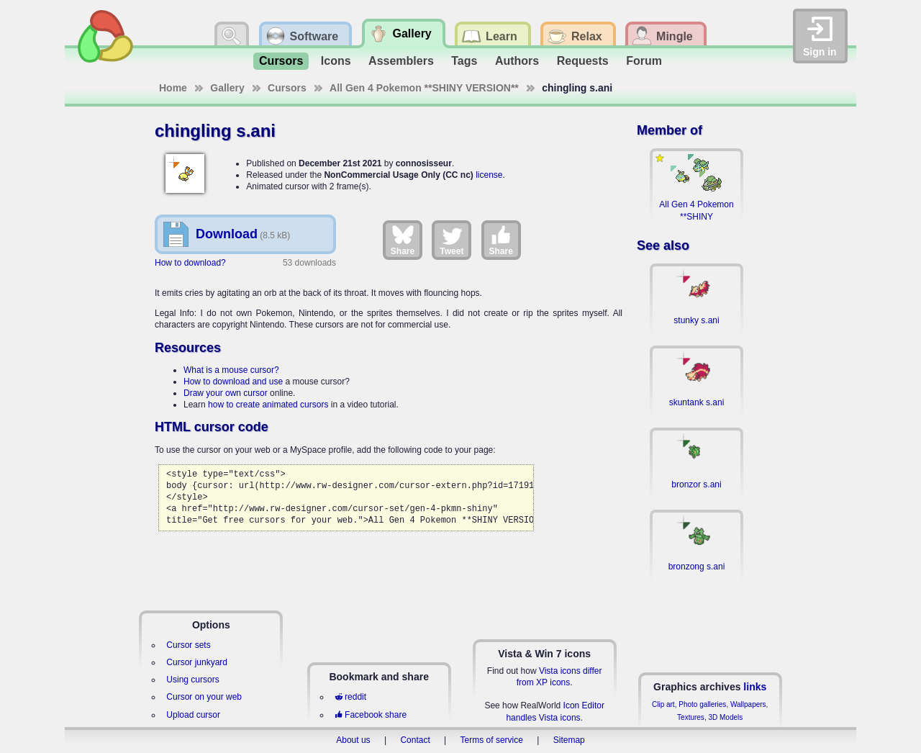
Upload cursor (193, 715)
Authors (517, 61)
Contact (415, 740)
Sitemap (569, 740)
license (489, 175)
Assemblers (401, 61)
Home (173, 88)
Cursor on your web (204, 697)
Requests (583, 61)
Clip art (663, 704)
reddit (350, 697)
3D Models (725, 717)
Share (402, 239)
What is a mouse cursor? (231, 370)
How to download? (190, 263)
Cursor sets (188, 645)
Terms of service (491, 740)
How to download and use (233, 381)
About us (353, 740)
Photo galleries (702, 704)
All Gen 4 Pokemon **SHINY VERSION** (424, 88)
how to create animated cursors (268, 405)
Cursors (281, 61)
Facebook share (371, 715)
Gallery (227, 88)
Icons (336, 61)
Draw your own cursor (225, 393)
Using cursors (192, 680)
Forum (644, 61)
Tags (464, 61)
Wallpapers (748, 704)
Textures (690, 717)
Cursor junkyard (196, 662)
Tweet (451, 239)
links (754, 687)
